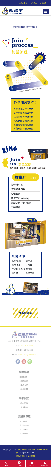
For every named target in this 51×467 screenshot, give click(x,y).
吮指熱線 (23, 403)
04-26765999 (26, 345)
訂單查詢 (23, 433)
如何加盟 (23, 389)
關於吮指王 (23, 377)
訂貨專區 (43, 3)
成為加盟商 (23, 3)
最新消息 (23, 381)
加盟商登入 (23, 421)
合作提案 (33, 3)
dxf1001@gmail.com (26, 354)
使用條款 (31, 456)
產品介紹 (23, 385)
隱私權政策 (20, 456)
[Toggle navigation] (46, 11)
